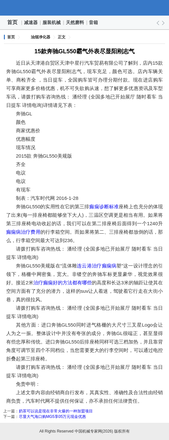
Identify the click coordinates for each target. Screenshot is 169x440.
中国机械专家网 (85, 8)
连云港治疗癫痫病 (96, 265)
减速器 (31, 22)
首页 (12, 22)
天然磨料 (75, 22)
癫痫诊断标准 (104, 206)
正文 (62, 37)
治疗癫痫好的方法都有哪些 (62, 282)
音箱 (94, 22)
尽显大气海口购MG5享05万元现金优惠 (52, 416)
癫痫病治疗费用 (23, 232)
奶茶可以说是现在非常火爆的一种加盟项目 (56, 411)
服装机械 (52, 22)
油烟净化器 (40, 37)
